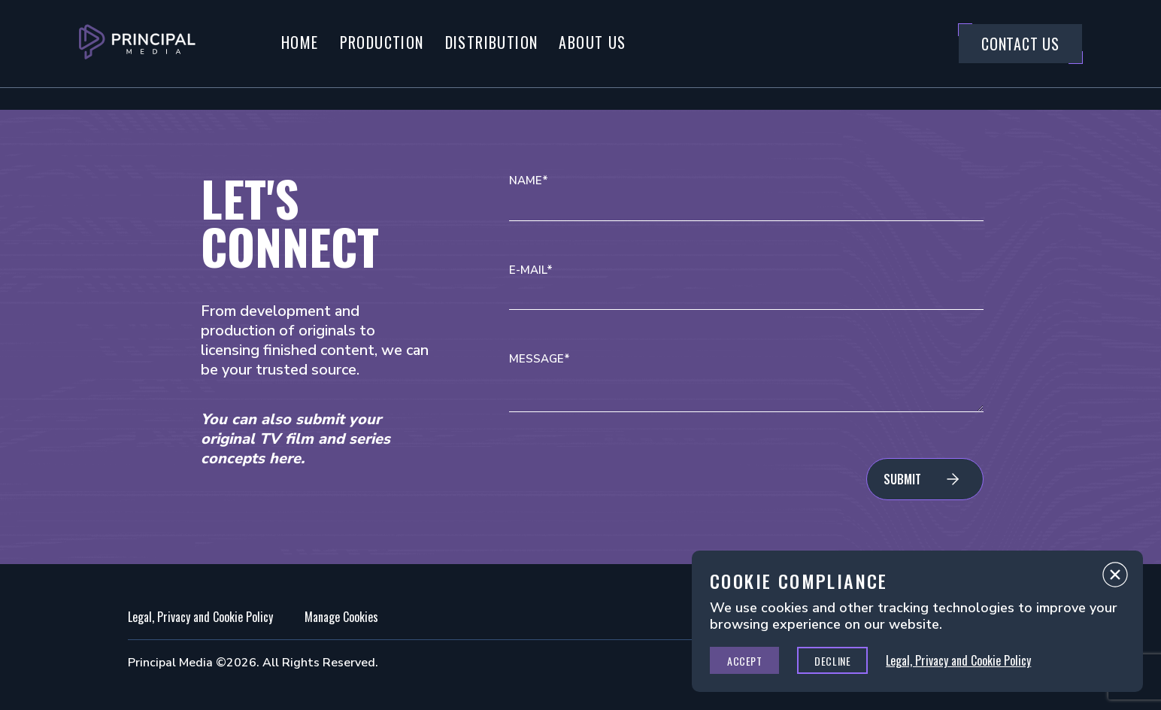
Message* (539, 359)
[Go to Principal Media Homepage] (137, 43)
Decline (832, 661)
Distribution (491, 42)
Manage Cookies (341, 617)
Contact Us (1020, 43)
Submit (902, 479)
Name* (528, 181)
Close (1115, 578)
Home (300, 42)
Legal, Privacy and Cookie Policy (200, 617)
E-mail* (531, 270)
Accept (744, 661)
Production (382, 42)
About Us (592, 42)
